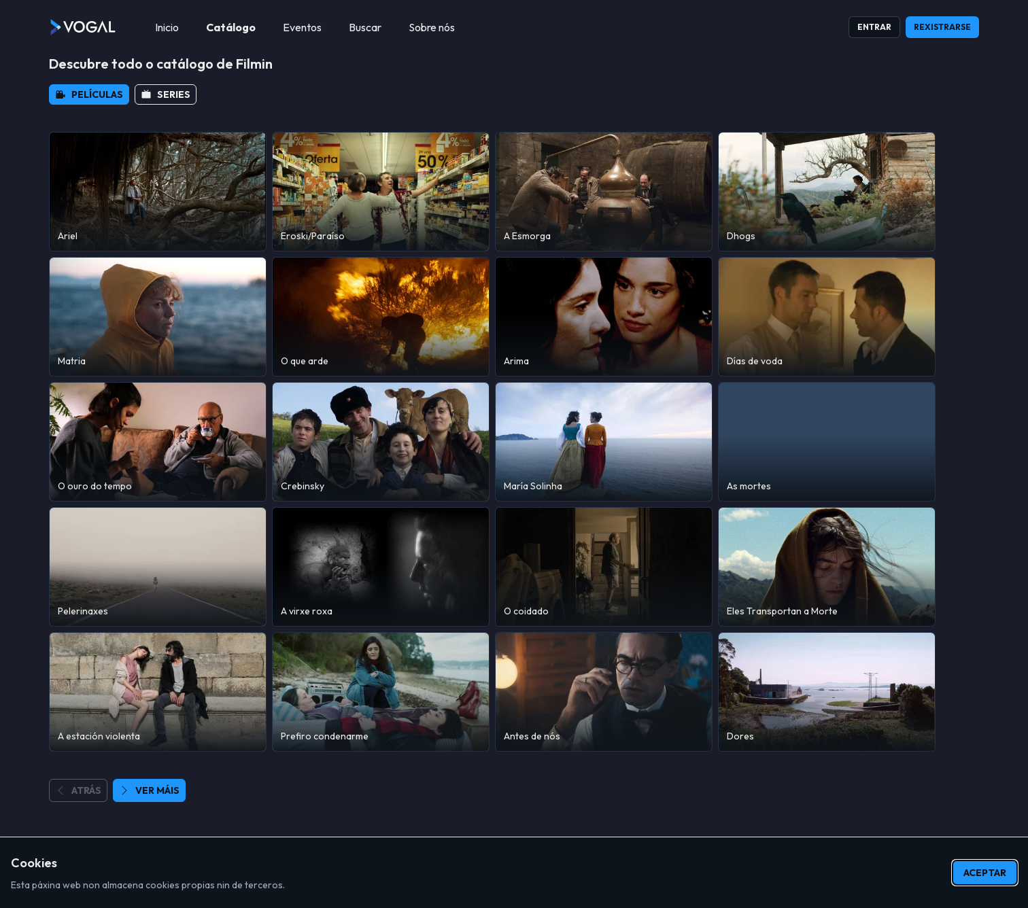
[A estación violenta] (158, 692)
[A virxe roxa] (381, 567)
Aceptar (984, 873)
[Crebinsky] (381, 442)
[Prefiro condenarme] (381, 692)
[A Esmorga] (604, 191)
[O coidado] (604, 567)
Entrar (874, 27)
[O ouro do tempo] (158, 442)
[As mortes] (827, 442)
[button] (89, 94)
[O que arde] (381, 317)
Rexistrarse (942, 27)
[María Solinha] (604, 442)
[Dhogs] (827, 191)
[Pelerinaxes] (158, 567)
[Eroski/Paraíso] (381, 191)
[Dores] (827, 692)
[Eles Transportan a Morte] (827, 567)
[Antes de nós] (604, 692)
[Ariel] (158, 191)
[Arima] (604, 317)
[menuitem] (167, 27)
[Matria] (158, 317)
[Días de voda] (827, 317)
